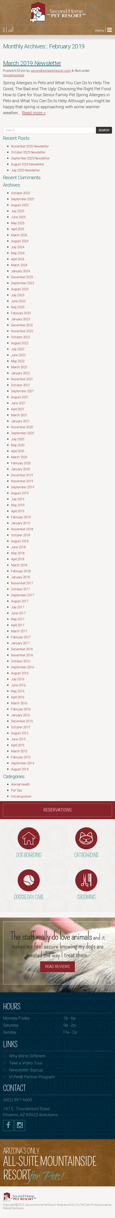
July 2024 (17, 247)
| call (8, 30)
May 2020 (17, 445)
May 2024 (17, 253)
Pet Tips (16, 790)
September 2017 (22, 595)
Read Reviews (57, 966)
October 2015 (20, 727)
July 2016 (17, 679)
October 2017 (20, 589)
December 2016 (22, 649)
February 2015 (21, 757)
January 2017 (20, 643)
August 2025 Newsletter (27, 164)
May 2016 (17, 691)
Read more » (34, 112)
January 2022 (20, 373)
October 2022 (20, 337)
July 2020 (17, 439)
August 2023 (19, 289)
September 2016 (22, 667)
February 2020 (21, 463)
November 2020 (22, 427)
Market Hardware (13, 1208)
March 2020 (19, 457)
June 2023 (18, 301)
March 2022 (19, 367)
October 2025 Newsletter (28, 152)
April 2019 (17, 511)
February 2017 (21, 637)
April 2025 (17, 229)
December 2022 (22, 325)
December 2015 (22, 721)
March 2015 (19, 751)
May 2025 (17, 223)
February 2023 (21, 313)
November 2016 (22, 655)
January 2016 (20, 715)
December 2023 (22, 277)
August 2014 (19, 769)
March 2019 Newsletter (32, 63)
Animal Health (20, 784)
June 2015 (18, 739)
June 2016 (18, 685)
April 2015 (17, 745)
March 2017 (19, 631)
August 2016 (19, 673)
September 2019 (22, 487)
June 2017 (18, 613)
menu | (103, 30)
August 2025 (19, 205)
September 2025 (22, 199)
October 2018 (20, 535)
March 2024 (19, 265)
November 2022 (22, 331)
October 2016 (20, 661)
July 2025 (17, 211)
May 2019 (17, 505)
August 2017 (19, 601)
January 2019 (20, 523)
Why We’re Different (27, 1056)
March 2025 (19, 235)
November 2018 (22, 529)
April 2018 (17, 559)
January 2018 (20, 577)
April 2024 (17, 259)
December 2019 (22, 475)
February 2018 (21, 571)
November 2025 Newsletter (30, 146)
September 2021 (22, 391)
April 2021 (17, 409)
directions (48, 1114)
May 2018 (17, 553)
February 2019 (21, 517)
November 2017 (22, 583)
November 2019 (22, 481)
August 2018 (19, 541)
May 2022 (17, 361)
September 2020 (22, 433)
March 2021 (19, 415)
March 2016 (19, 703)
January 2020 (20, 469)
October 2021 (20, 385)
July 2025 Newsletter (25, 170)
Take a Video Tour (25, 1063)
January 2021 (20, 421)
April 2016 (17, 697)
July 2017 (17, 607)
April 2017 (17, 625)
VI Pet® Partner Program (32, 1077)
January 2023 (20, 319)
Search (104, 130)
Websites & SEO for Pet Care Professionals (82, 1204)
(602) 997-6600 (17, 1099)
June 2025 (18, 217)
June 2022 (18, 355)
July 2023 (17, 295)
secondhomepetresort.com (51, 71)
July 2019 (17, 499)
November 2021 (22, 379)
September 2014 (22, 763)
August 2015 (19, 733)
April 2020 (17, 451)
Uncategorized (13, 75)
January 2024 (20, 271)
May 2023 (17, 307)
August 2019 (19, 493)
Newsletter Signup (26, 1070)
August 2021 (19, 397)
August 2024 (19, 241)
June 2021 (18, 403)
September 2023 (22, 283)
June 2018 (18, 547)
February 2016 (21, 709)
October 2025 (20, 193)
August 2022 (19, 343)
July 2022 (17, 349)
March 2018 (19, 565)
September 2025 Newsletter (30, 158)
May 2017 (17, 619)
